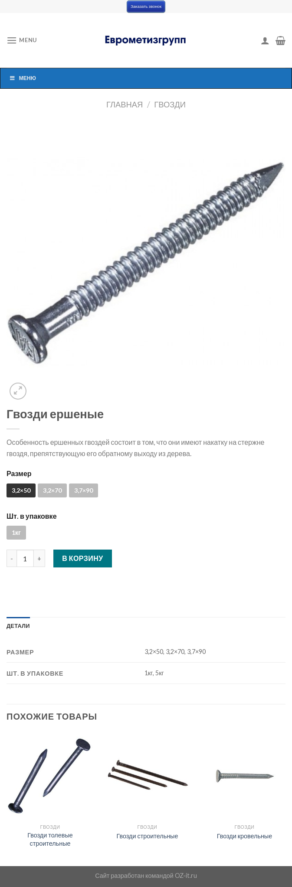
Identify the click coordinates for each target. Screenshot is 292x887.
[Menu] (22, 40)
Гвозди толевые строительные (50, 839)
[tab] (18, 625)
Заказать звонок (146, 6)
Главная (124, 104)
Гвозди (170, 104)
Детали (18, 625)
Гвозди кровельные (244, 836)
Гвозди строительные (147, 836)
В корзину (82, 558)
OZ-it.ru (186, 875)
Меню (22, 78)
